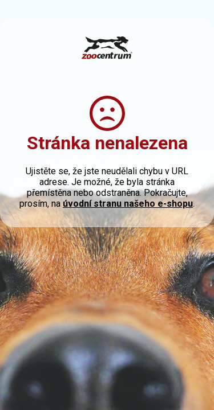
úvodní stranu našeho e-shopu (128, 203)
